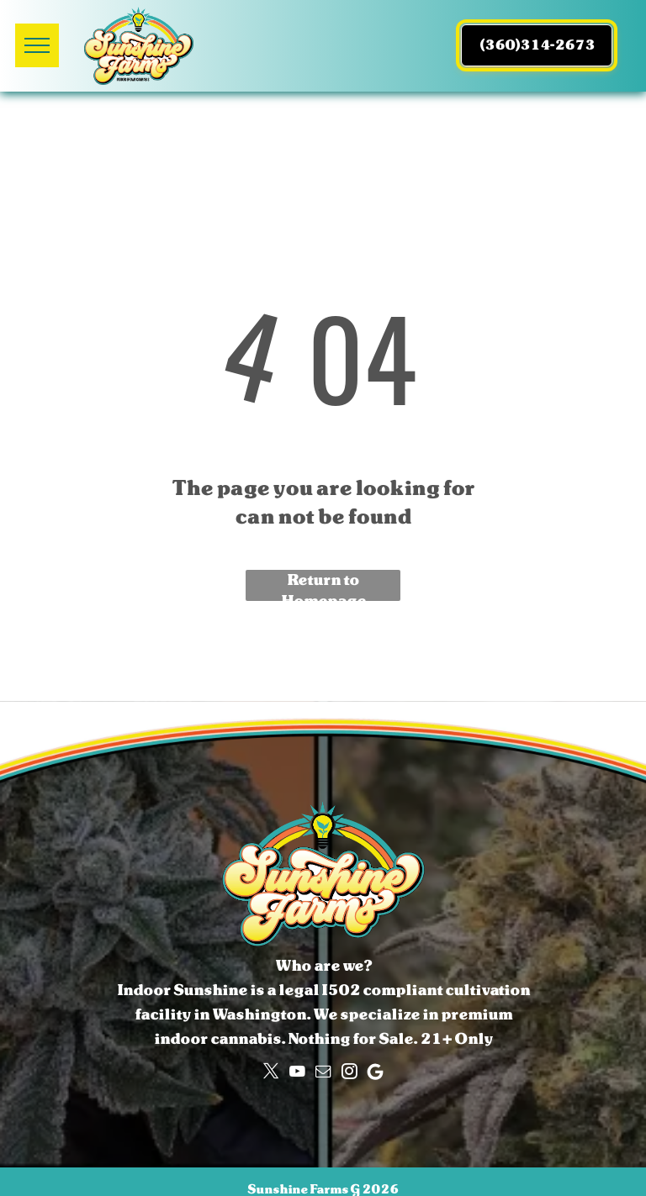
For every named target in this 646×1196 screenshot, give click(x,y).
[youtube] (297, 1071)
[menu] (37, 45)
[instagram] (349, 1071)
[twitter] (271, 1071)
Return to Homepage (323, 585)
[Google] (375, 1071)
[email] (323, 1071)
